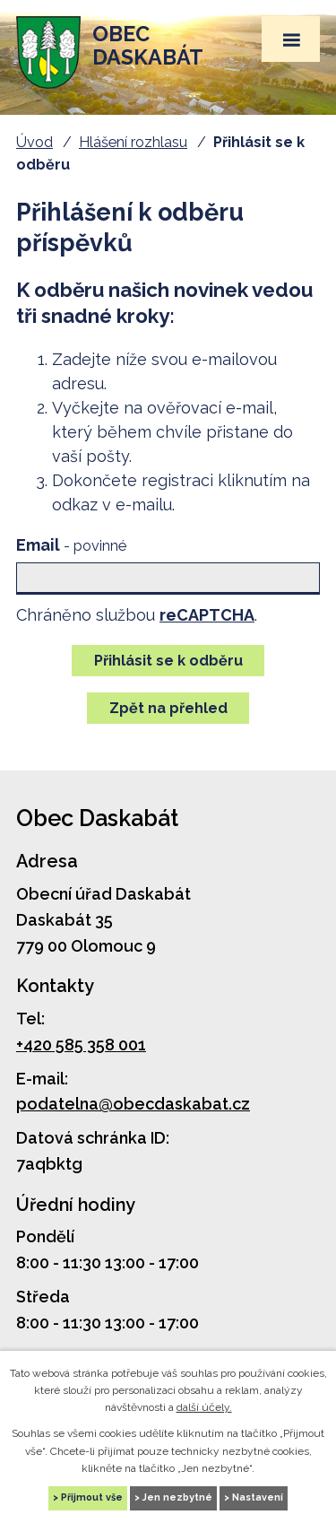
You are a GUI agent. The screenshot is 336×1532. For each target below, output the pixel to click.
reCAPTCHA (206, 614)
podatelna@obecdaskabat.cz (133, 1103)
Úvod (34, 142)
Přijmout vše (92, 1497)
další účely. (204, 1407)
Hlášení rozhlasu (133, 142)
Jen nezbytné (177, 1497)
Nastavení (257, 1497)
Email (71, 544)
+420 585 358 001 (81, 1044)
